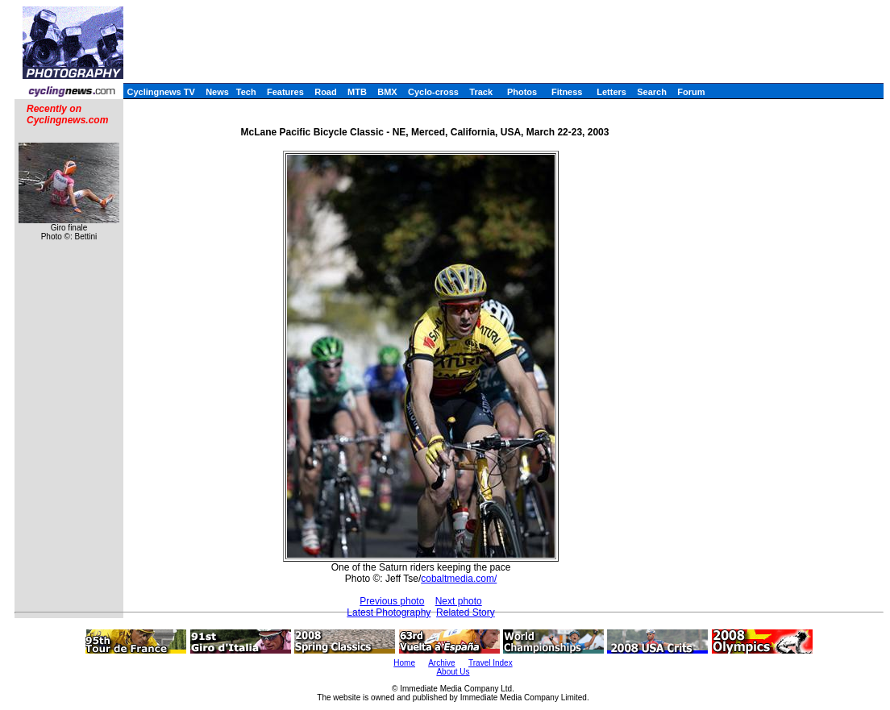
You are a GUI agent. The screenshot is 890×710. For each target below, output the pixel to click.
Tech (246, 92)
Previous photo (392, 601)
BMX (387, 92)
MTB (357, 92)
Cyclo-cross (433, 92)
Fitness (567, 92)
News (217, 92)
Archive (441, 662)
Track (481, 92)
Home (404, 662)
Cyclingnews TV (160, 92)
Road (325, 92)
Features (285, 92)
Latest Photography (388, 612)
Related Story (465, 612)
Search (652, 92)
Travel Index (490, 662)
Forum (691, 92)
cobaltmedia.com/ (459, 578)
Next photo (458, 601)
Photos (522, 92)
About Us (452, 671)
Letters (611, 92)
